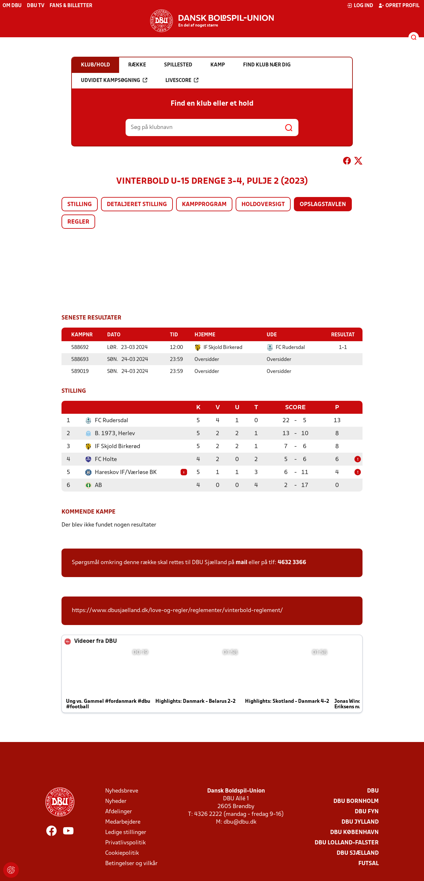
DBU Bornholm (356, 801)
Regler (78, 222)
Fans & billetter (71, 6)
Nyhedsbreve (121, 790)
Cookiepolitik (122, 852)
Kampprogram (204, 204)
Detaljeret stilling (137, 204)
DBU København (354, 832)
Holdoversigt (263, 204)
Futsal (368, 863)
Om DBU (12, 6)
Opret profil (398, 5)
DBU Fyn (367, 811)
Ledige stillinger (125, 832)
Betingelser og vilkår (131, 863)
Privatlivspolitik (125, 842)
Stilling (79, 204)
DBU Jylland (360, 821)
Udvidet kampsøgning (114, 80)
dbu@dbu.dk (240, 821)
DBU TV (35, 6)
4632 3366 (292, 562)
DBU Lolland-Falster (347, 842)
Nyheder (116, 801)
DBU (373, 790)
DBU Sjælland (358, 852)
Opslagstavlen (323, 204)
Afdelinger (118, 811)
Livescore (181, 80)
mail (241, 562)
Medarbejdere (122, 821)
